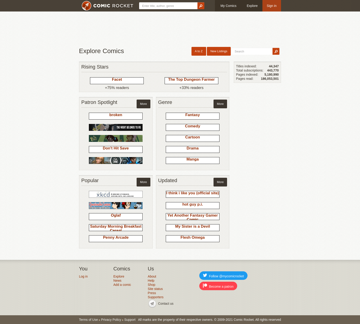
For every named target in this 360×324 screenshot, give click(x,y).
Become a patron (218, 286)
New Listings (218, 51)
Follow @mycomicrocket (223, 275)
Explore (252, 6)
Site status (155, 289)
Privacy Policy (111, 319)
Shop (151, 285)
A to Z (199, 51)
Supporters (155, 297)
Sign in (272, 6)
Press (152, 293)
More (143, 104)
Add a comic (122, 285)
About (152, 276)
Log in (83, 276)
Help (151, 280)
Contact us (166, 303)
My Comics (228, 6)
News (117, 280)
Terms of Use (88, 319)
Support (129, 319)
